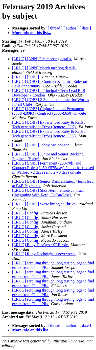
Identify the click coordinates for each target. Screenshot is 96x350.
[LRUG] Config (25, 213)
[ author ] (71, 28)
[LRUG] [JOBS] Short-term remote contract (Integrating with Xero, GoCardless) (48, 192)
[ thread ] (55, 28)
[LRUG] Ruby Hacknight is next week (44, 254)
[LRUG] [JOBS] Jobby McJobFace (41, 145)
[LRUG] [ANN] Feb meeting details (42, 59)
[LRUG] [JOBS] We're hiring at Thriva (44, 204)
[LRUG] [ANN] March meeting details (44, 68)
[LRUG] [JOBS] (26, 77)
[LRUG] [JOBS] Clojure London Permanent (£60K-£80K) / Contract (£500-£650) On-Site (49, 111)
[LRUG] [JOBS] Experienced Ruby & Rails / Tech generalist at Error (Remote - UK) (49, 124)
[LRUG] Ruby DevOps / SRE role (40, 245)
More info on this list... (31, 32)
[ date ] (85, 28)
